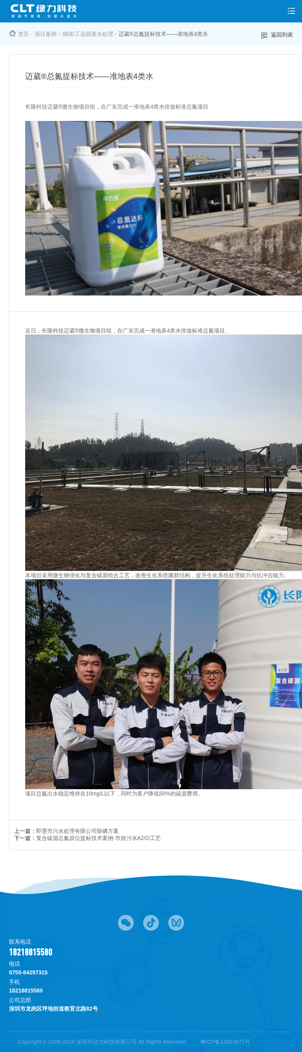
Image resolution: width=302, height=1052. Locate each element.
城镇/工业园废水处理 (87, 34)
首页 (23, 34)
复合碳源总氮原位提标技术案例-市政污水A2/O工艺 (98, 838)
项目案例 (46, 34)
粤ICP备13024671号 (225, 1042)
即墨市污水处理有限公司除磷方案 (77, 831)
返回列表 (277, 35)
